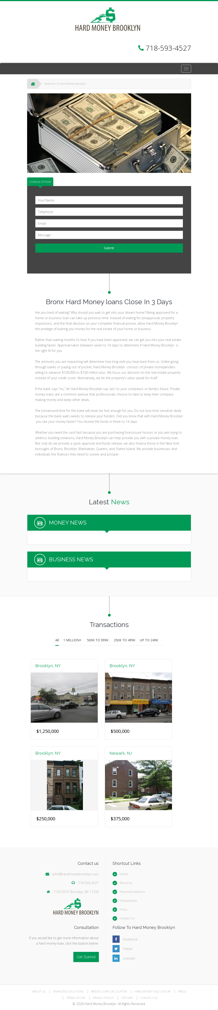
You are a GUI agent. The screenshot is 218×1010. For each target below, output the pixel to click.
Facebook (130, 939)
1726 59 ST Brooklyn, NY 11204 (76, 892)
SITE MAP (127, 998)
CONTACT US (148, 998)
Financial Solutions (132, 892)
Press (123, 909)
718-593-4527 (88, 883)
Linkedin (129, 958)
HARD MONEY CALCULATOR (152, 991)
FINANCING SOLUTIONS (68, 991)
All (57, 640)
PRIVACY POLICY (103, 998)
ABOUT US (39, 991)
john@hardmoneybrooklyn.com (75, 874)
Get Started (86, 956)
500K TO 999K (98, 640)
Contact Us (127, 918)
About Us (126, 883)
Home (124, 874)
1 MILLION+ (72, 640)
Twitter (128, 949)
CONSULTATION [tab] (40, 182)
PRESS (182, 991)
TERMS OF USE (75, 998)
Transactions (128, 900)
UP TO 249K (149, 640)
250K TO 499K (124, 640)
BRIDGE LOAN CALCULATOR (109, 991)
